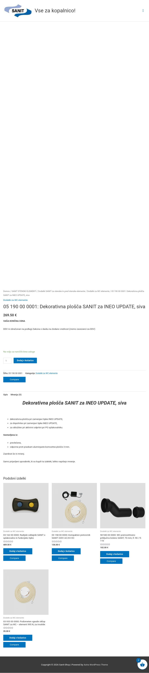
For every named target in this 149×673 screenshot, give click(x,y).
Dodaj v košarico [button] (18, 551)
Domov (6, 291)
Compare (14, 379)
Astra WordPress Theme (96, 664)
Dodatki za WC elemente (98, 291)
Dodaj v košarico (25, 360)
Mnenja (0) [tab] (16, 394)
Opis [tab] (5, 394)
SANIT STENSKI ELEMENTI (24, 291)
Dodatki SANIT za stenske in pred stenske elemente (61, 291)
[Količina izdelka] (7, 360)
